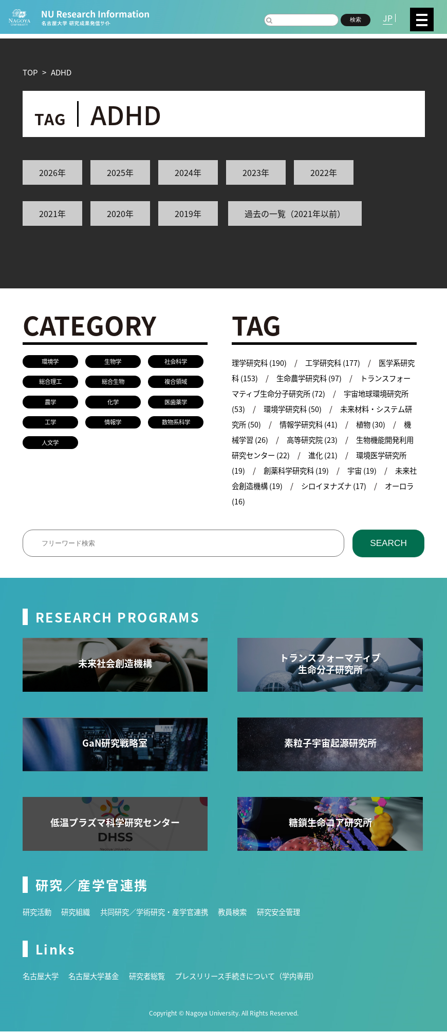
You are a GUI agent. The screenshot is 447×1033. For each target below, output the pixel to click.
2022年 (323, 172)
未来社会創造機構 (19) (302, 485)
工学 (50, 424)
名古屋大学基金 (98, 977)
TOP (30, 72)
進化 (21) (373, 455)
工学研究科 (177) (336, 362)
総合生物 (113, 382)
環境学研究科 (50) (318, 408)
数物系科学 (175, 424)
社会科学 (175, 361)
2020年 (120, 213)
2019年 (188, 213)
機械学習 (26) (286, 439)
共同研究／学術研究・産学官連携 (162, 913)
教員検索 (245, 913)
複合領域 (175, 382)
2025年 (120, 172)
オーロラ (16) (286, 501)
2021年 (52, 213)
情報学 (113, 424)
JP (388, 18)
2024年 (188, 172)
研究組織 (78, 913)
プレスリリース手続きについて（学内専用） (260, 977)
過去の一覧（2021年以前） (295, 213)
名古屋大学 (42, 977)
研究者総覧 (154, 977)
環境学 (50, 361)
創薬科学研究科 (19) (345, 470)
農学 (50, 403)
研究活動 (38, 913)
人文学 (50, 444)
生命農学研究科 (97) (319, 378)
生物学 (113, 361)
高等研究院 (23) (354, 439)
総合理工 (50, 382)
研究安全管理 (294, 913)
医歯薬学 (175, 403)
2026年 (52, 172)
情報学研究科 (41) (341, 424)
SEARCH (388, 544)
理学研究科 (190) (260, 362)
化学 (113, 403)
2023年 (256, 172)
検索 (355, 19)
